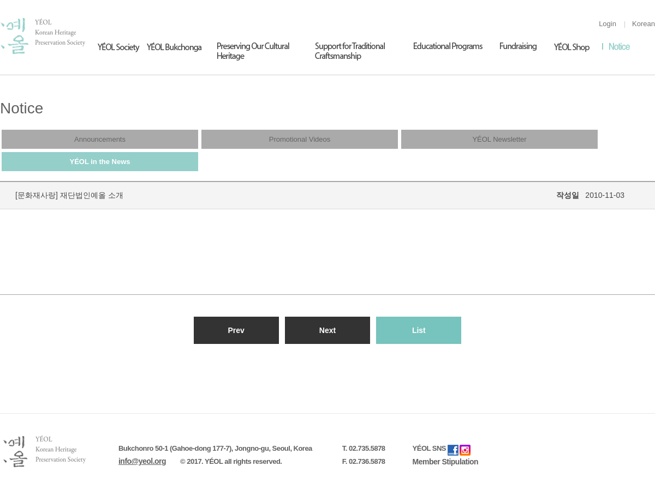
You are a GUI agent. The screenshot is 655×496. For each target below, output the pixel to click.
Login (607, 24)
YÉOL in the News (99, 162)
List (419, 330)
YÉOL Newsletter (499, 139)
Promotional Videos (300, 139)
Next (327, 330)
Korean (643, 24)
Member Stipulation (446, 461)
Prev (236, 330)
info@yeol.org (142, 461)
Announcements (100, 139)
